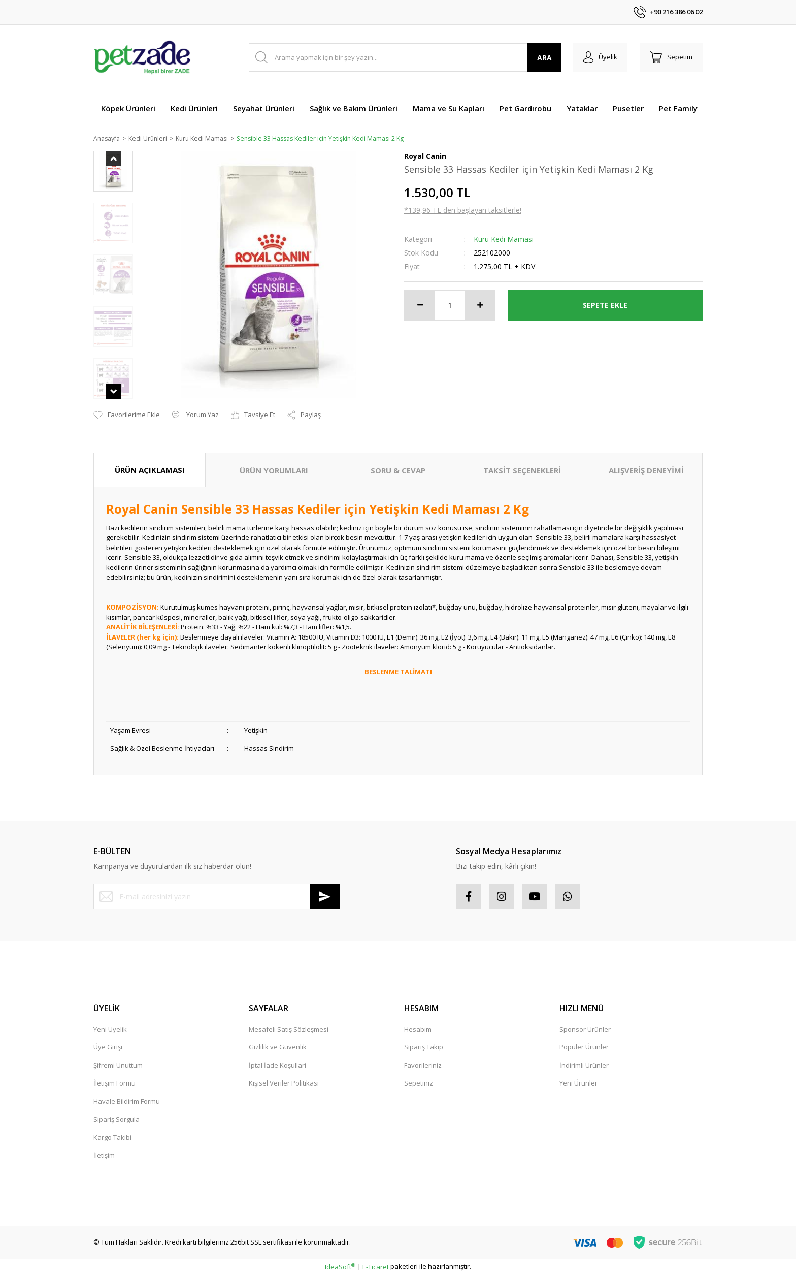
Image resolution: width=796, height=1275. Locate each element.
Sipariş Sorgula (116, 1120)
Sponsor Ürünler (585, 1029)
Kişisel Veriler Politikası (284, 1084)
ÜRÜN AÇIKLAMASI (150, 470)
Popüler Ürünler (584, 1048)
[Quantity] (450, 306)
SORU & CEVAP (398, 471)
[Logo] (142, 57)
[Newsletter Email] (216, 897)
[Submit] (325, 897)
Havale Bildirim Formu (126, 1101)
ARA (544, 57)
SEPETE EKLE (605, 305)
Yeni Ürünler (578, 1084)
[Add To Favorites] (126, 416)
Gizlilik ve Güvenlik (278, 1048)
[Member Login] (600, 57)
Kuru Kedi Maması (504, 239)
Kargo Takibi (112, 1137)
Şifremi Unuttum (118, 1065)
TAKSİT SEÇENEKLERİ (522, 471)
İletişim (104, 1156)
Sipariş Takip (423, 1048)
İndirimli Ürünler (584, 1065)
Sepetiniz (418, 1084)
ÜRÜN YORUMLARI (274, 471)
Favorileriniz (423, 1065)
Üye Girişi (107, 1048)
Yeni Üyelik (110, 1029)
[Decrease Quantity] (420, 306)
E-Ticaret (375, 1267)
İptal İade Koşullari (277, 1065)
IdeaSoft (340, 1267)
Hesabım (418, 1029)
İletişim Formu (114, 1084)
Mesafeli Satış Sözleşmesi (288, 1029)
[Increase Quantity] (480, 306)
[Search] (405, 57)
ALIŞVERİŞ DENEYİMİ (646, 471)
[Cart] (671, 57)
